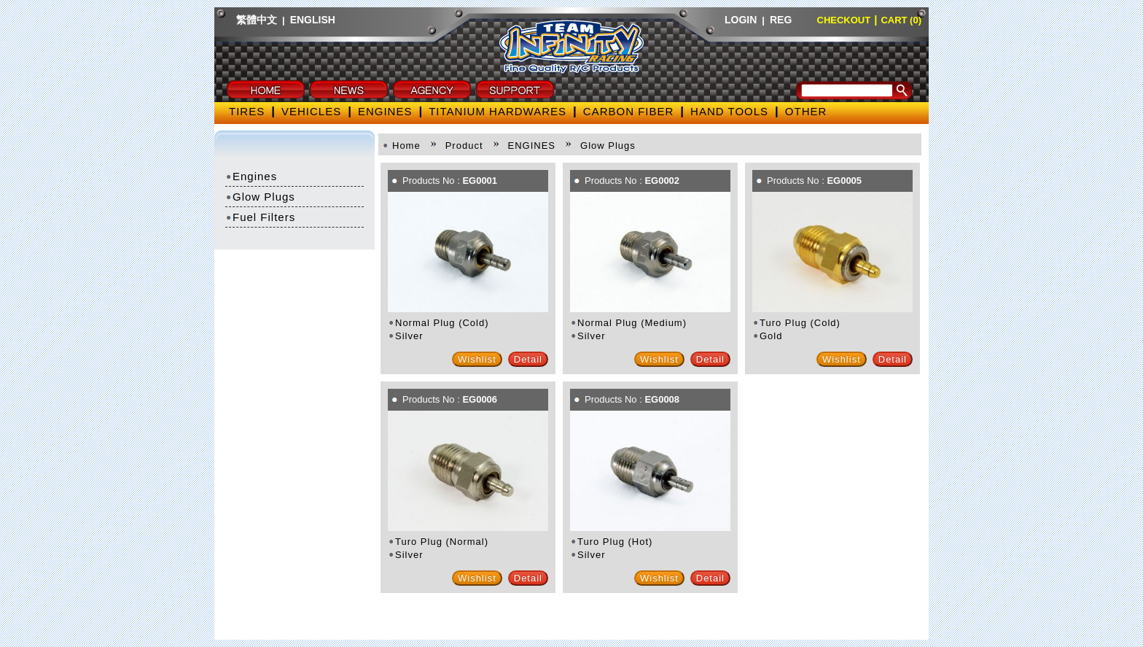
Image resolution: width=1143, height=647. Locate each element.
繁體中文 (256, 20)
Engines (251, 176)
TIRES (247, 111)
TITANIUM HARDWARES (497, 111)
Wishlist (477, 359)
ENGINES (385, 111)
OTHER (806, 111)
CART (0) (901, 20)
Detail (528, 359)
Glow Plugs (260, 196)
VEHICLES (311, 111)
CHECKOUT (844, 20)
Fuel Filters (260, 217)
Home (406, 145)
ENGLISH (312, 20)
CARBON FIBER (628, 111)
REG (781, 20)
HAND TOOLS (729, 111)
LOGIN (741, 20)
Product (464, 145)
